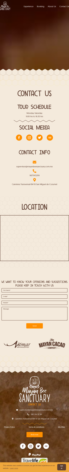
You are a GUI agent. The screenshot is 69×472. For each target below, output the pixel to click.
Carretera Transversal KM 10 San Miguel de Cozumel (34, 184)
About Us (52, 6)
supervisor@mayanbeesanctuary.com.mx (34, 166)
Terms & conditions (36, 427)
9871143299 (35, 175)
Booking (40, 6)
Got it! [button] (61, 467)
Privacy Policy (9, 427)
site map (61, 427)
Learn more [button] (14, 468)
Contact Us (64, 6)
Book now (34, 434)
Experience (28, 6)
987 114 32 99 (34, 414)
